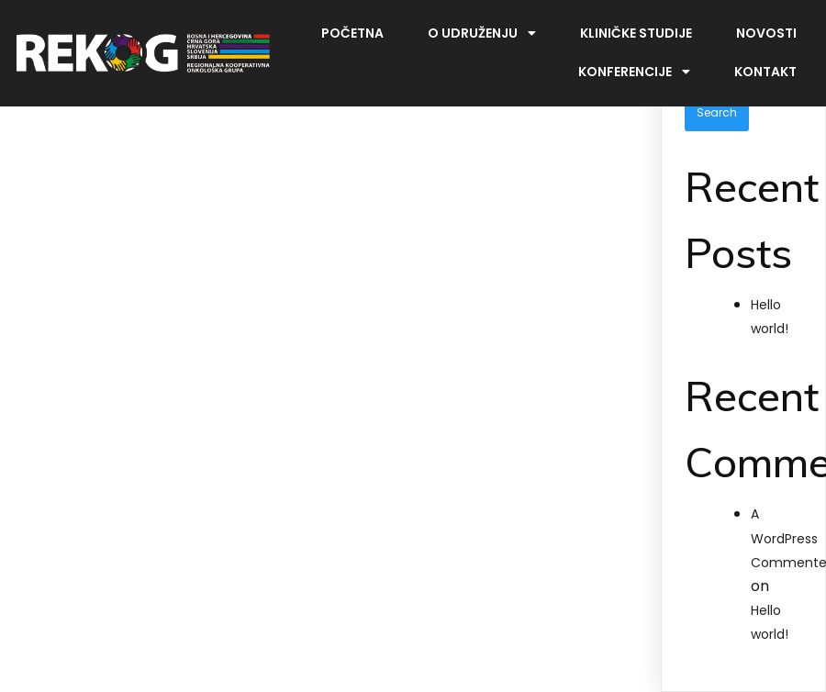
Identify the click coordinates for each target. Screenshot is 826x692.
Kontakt (765, 71)
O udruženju (482, 33)
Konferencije (634, 71)
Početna (352, 33)
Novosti (766, 33)
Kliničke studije (636, 33)
